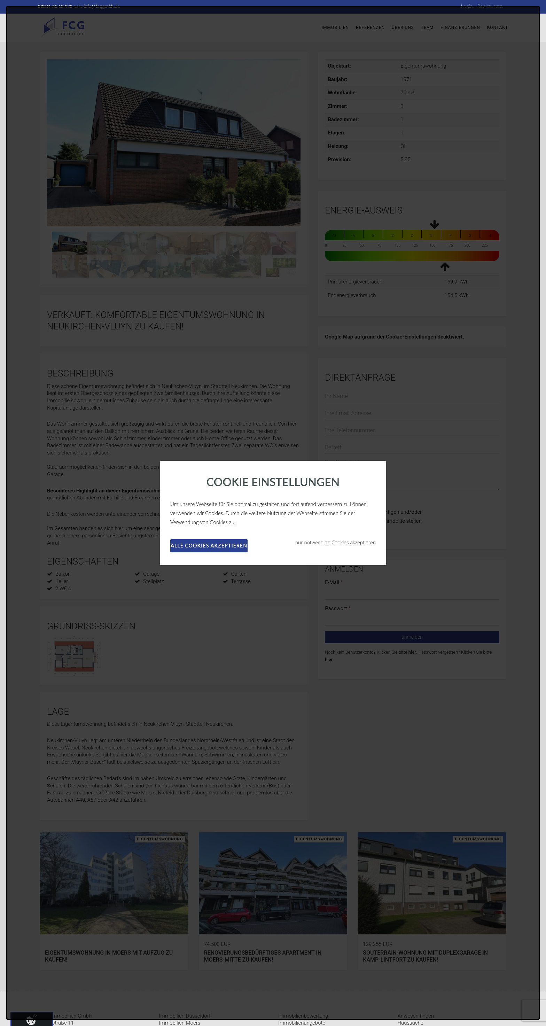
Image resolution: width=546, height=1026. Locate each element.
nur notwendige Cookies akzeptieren (335, 542)
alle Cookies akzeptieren (209, 546)
